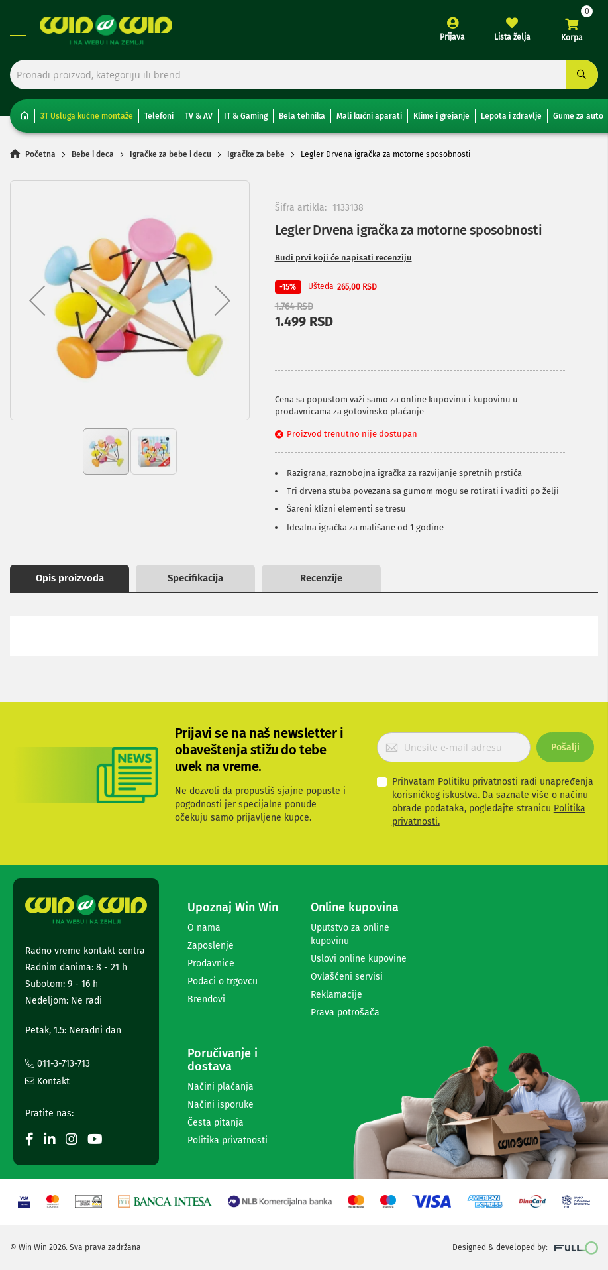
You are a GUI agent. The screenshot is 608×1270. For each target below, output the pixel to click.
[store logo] (106, 30)
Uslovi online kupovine (359, 958)
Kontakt (47, 1081)
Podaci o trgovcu (222, 981)
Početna (40, 154)
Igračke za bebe (256, 154)
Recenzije (321, 578)
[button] (37, 300)
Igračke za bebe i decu (170, 154)
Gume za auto (578, 116)
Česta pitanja (215, 1122)
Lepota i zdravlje (511, 116)
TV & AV (199, 116)
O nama (204, 927)
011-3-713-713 (57, 1063)
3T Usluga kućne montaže (86, 116)
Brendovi (206, 999)
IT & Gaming (246, 116)
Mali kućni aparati (369, 116)
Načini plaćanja (220, 1086)
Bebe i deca (93, 154)
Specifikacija (195, 578)
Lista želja (512, 37)
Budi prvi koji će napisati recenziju (343, 257)
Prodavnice (210, 963)
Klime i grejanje (441, 116)
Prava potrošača (345, 1012)
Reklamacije (336, 994)
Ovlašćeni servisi (347, 976)
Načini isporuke (220, 1104)
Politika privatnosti (227, 1140)
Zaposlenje (210, 945)
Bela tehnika (302, 116)
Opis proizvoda (70, 578)
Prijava (452, 37)
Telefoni (159, 116)
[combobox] (304, 74)
